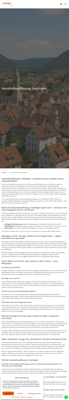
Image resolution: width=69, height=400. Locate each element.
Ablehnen (20, 393)
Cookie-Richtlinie (15, 397)
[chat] (66, 397)
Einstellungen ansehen (34, 393)
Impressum (30, 397)
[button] (61, 4)
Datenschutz (23, 397)
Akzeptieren (8, 393)
